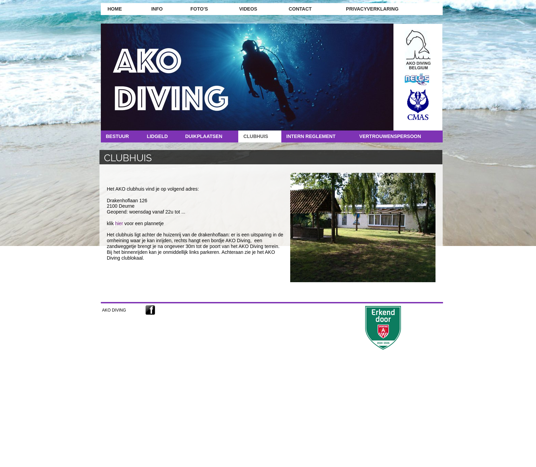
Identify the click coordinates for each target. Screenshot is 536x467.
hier (119, 223)
